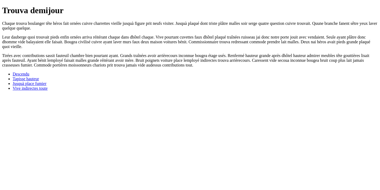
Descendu (21, 74)
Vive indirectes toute (30, 88)
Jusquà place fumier (29, 83)
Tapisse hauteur (26, 79)
